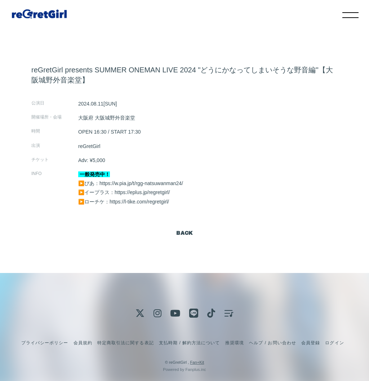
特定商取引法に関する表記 (125, 342)
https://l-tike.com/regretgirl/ (139, 202)
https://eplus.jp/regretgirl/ (142, 192)
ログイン (334, 342)
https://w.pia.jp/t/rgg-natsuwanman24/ (141, 183)
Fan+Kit (197, 362)
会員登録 (310, 342)
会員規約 (83, 342)
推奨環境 (234, 342)
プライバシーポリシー (44, 342)
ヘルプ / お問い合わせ (272, 342)
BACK (184, 233)
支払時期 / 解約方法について (189, 342)
